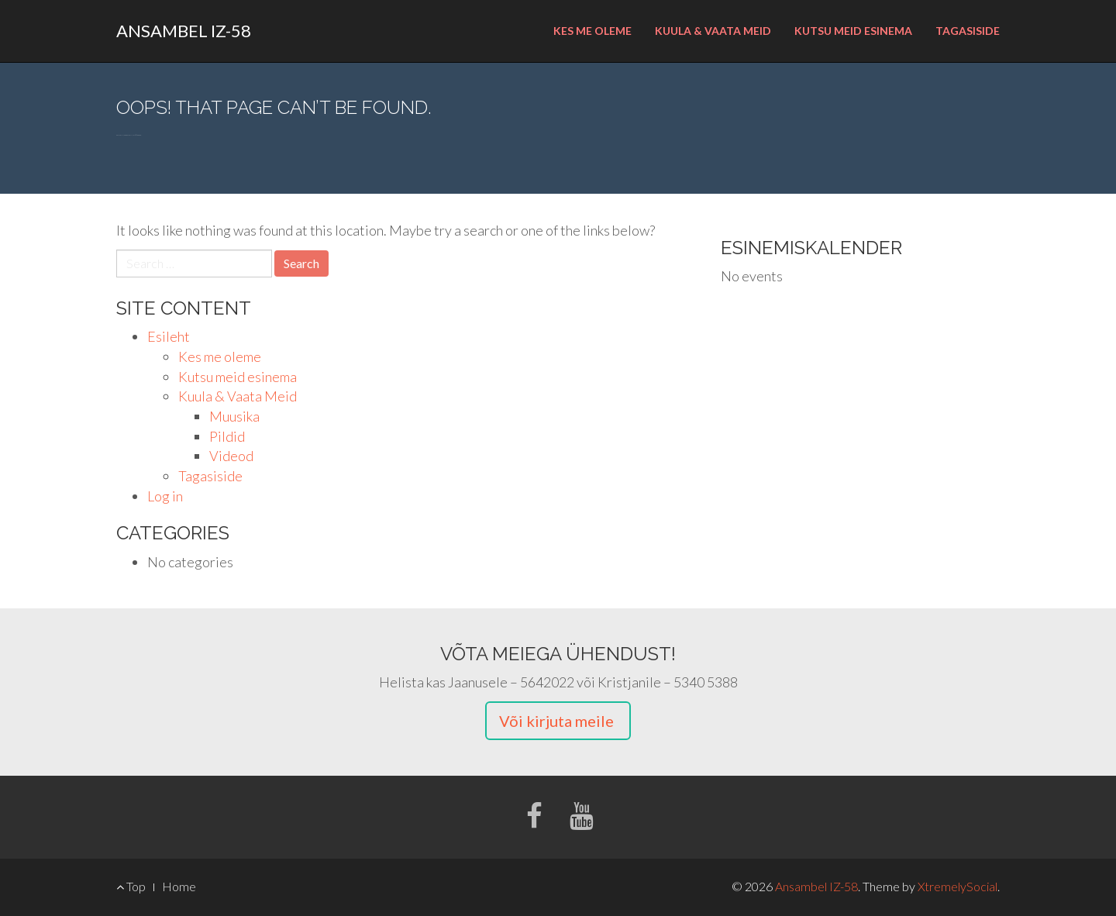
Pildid (227, 436)
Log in (165, 495)
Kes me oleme (592, 30)
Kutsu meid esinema (853, 30)
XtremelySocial (957, 886)
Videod (231, 455)
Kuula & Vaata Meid (713, 30)
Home (179, 886)
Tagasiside (967, 30)
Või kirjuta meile (558, 720)
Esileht (168, 336)
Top (131, 886)
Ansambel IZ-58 (183, 30)
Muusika (234, 416)
